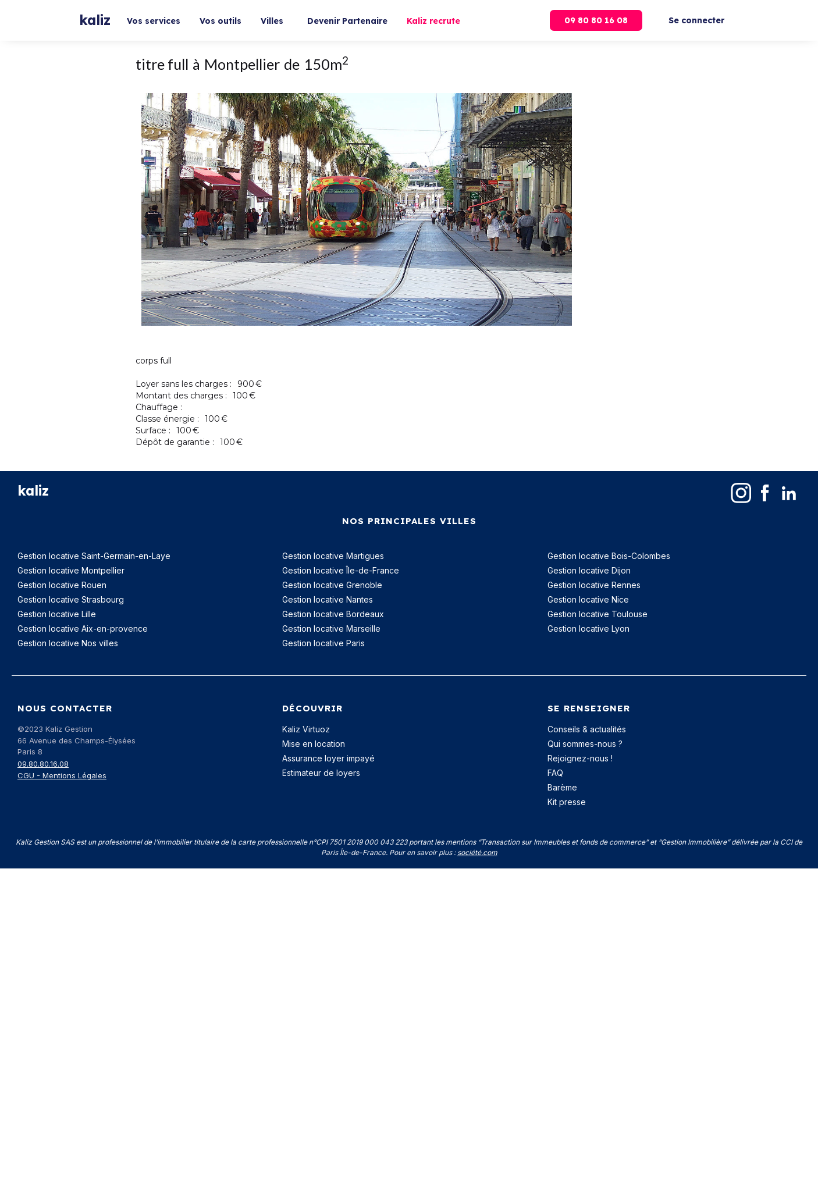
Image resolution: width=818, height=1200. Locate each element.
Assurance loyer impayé (328, 758)
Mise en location (313, 744)
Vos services (153, 21)
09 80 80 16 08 (596, 20)
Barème (562, 787)
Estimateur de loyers (321, 773)
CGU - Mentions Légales (61, 775)
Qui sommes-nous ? (585, 744)
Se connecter (696, 20)
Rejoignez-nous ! (580, 758)
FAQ (555, 773)
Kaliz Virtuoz (306, 729)
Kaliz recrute (433, 21)
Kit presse (566, 802)
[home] (95, 20)
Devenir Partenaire (347, 21)
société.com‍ (477, 852)
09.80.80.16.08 (43, 763)
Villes (272, 21)
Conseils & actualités (586, 729)
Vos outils (220, 21)
